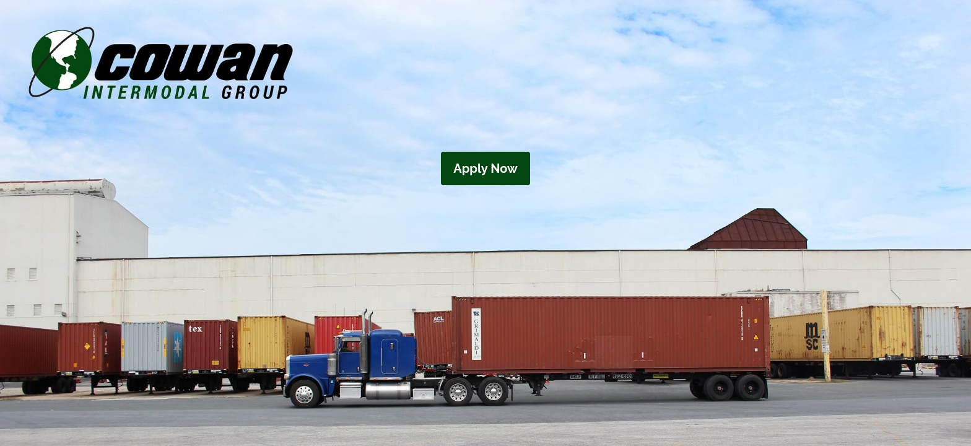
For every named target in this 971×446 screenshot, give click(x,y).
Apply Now (485, 168)
